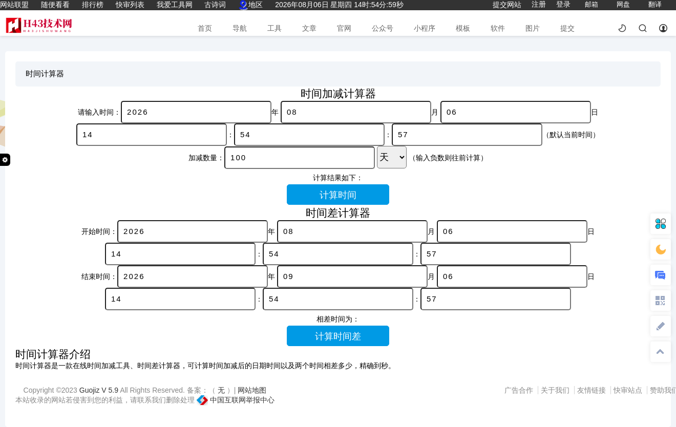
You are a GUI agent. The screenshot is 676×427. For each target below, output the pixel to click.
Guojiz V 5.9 (99, 390)
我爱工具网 (175, 5)
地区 (250, 5)
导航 (240, 28)
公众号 (382, 28)
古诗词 (215, 5)
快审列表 (130, 5)
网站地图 (252, 390)
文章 (309, 28)
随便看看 (55, 5)
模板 (463, 28)
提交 (567, 28)
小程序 (424, 28)
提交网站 (507, 5)
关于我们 (556, 390)
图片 (532, 28)
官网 (344, 28)
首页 (205, 28)
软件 (498, 28)
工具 (274, 28)
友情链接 (592, 390)
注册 (539, 4)
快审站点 (629, 390)
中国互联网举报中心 (235, 400)
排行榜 (92, 5)
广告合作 (519, 390)
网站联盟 (14, 5)
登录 (563, 4)
